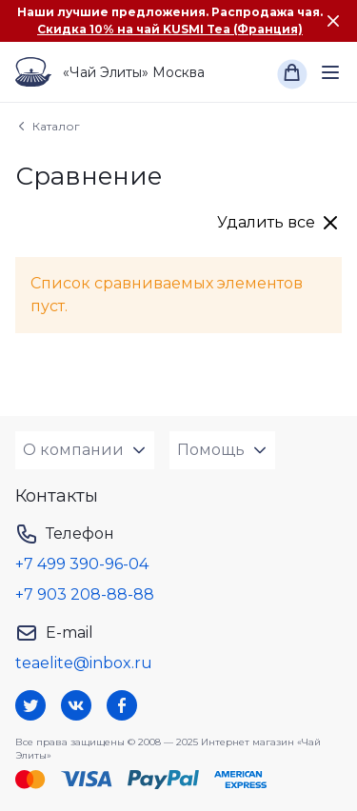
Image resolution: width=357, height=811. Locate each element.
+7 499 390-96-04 (82, 564)
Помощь (211, 450)
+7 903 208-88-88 (84, 594)
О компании (73, 450)
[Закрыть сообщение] (333, 21)
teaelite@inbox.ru (83, 663)
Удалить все (266, 222)
